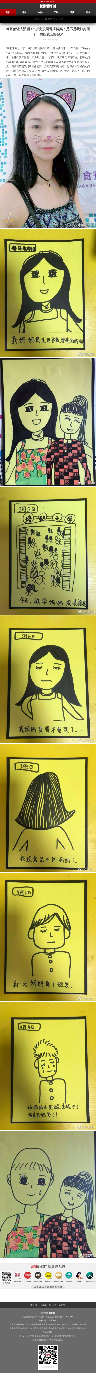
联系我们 (62, 1305)
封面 (23, 12)
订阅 (72, 12)
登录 (88, 12)
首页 (7, 12)
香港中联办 (59, 1317)
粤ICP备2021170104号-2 (65, 1336)
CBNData (69, 1317)
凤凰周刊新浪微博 (29, 1317)
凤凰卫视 (49, 1317)
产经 (56, 12)
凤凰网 (41, 1317)
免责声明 (52, 1320)
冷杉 (39, 12)
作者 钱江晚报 (53, 40)
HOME (36, 19)
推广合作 (52, 1305)
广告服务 (43, 1305)
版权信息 (43, 1320)
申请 (51, 1313)
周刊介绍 (33, 1305)
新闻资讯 (50, 19)
